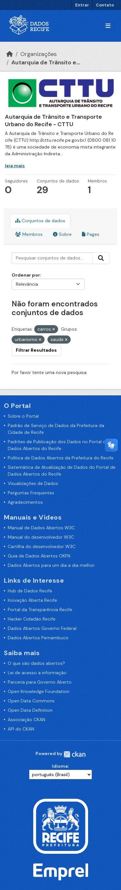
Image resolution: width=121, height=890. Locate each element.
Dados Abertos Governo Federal (42, 628)
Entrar (82, 5)
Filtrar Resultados (36, 350)
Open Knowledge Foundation (38, 691)
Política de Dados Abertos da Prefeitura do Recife (61, 458)
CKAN (75, 754)
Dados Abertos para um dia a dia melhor (51, 565)
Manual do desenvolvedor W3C (41, 537)
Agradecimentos (25, 502)
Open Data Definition (30, 710)
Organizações (38, 54)
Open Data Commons (31, 701)
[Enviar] (101, 258)
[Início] (9, 54)
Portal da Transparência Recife (40, 609)
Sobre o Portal (23, 416)
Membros (29, 234)
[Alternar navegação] (108, 26)
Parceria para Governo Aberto (40, 682)
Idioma (60, 766)
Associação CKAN (26, 719)
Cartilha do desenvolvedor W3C (42, 546)
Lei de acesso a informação (37, 673)
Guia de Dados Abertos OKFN (39, 556)
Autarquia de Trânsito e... (45, 62)
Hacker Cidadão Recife (31, 619)
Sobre (62, 234)
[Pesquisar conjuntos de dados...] (52, 258)
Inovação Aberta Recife (32, 600)
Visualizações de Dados (33, 483)
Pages (90, 234)
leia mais (15, 166)
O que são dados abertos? (36, 663)
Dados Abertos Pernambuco (38, 638)
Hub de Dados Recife (30, 591)
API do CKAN (21, 729)
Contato (105, 5)
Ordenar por (26, 275)
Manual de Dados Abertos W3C (41, 528)
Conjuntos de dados (40, 221)
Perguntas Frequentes (31, 493)
